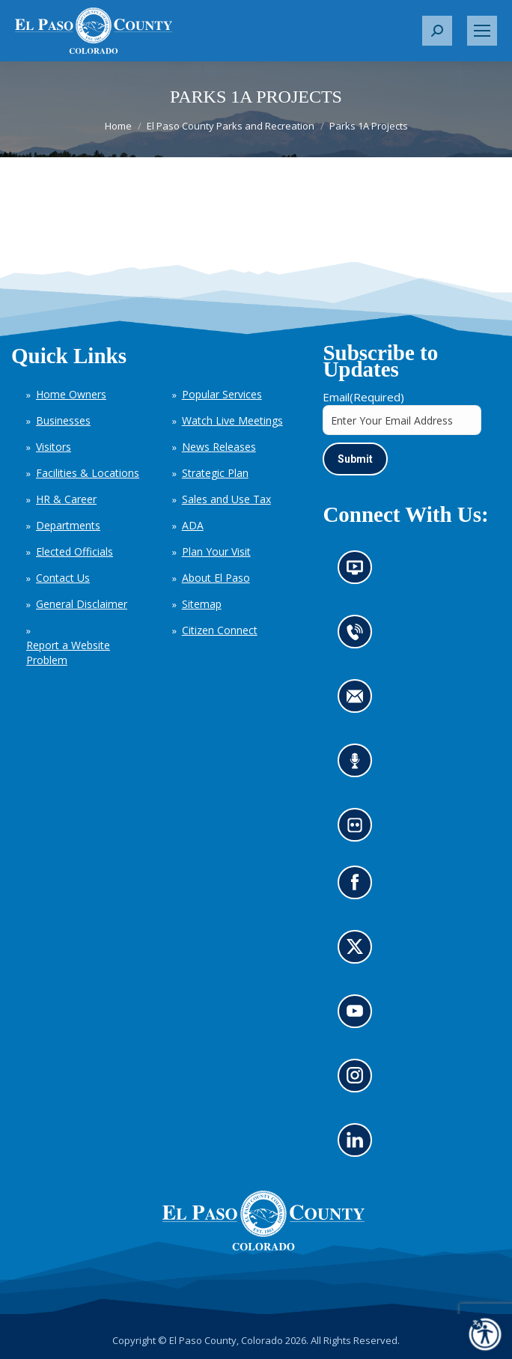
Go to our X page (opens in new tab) (358, 952)
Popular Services (222, 394)
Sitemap (202, 604)
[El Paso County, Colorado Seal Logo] (263, 1220)
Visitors (53, 447)
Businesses (63, 420)
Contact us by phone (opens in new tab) (358, 637)
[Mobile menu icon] (482, 31)
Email (363, 396)
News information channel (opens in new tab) (360, 573)
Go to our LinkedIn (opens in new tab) (358, 1145)
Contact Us (63, 578)
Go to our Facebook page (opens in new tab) (358, 887)
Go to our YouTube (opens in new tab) (358, 1016)
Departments (68, 525)
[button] (437, 31)
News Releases (219, 447)
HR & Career (66, 499)
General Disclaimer (81, 604)
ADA (193, 525)
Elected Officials (74, 551)
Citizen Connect (219, 630)
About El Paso (216, 578)
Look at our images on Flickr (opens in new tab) (360, 830)
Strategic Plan (215, 473)
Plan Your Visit (216, 551)
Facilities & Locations (87, 473)
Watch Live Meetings (232, 420)
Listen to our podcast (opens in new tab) (358, 766)
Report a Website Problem (68, 652)
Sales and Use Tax (226, 499)
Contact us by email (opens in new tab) (360, 702)
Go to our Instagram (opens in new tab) (360, 1080)
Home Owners (71, 394)
